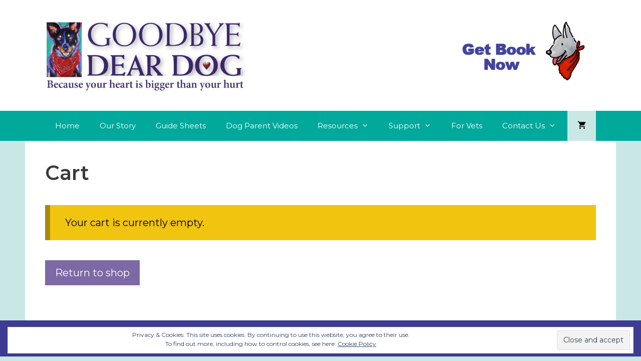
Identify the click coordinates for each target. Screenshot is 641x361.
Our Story (118, 125)
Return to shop (92, 273)
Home (67, 125)
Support (415, 126)
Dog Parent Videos (261, 125)
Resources (348, 126)
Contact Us (534, 126)
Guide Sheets (181, 125)
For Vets (466, 125)
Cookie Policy (357, 343)
